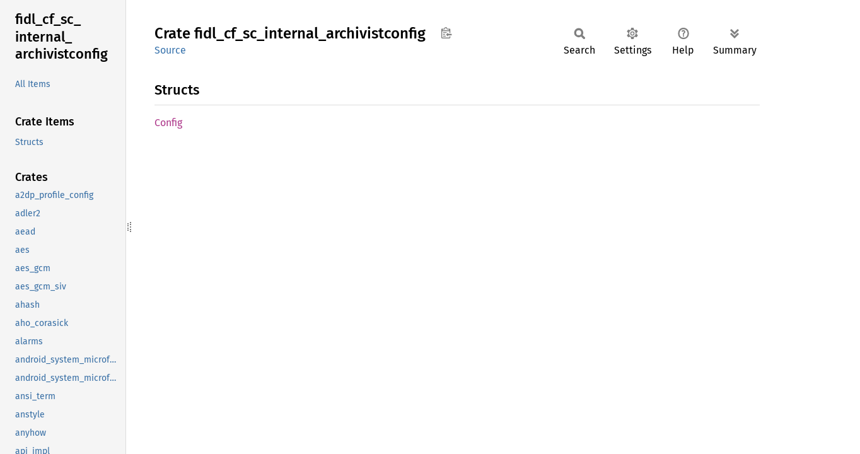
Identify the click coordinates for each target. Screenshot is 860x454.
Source (170, 50)
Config (168, 123)
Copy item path (446, 33)
